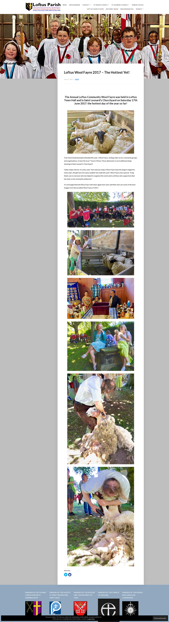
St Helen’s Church (101, 5)
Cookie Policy (91, 619)
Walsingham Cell (127, 9)
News (65, 5)
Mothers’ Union (112, 9)
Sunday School (138, 5)
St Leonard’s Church (120, 5)
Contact (86, 5)
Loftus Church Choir (95, 9)
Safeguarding (74, 5)
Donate (139, 9)
